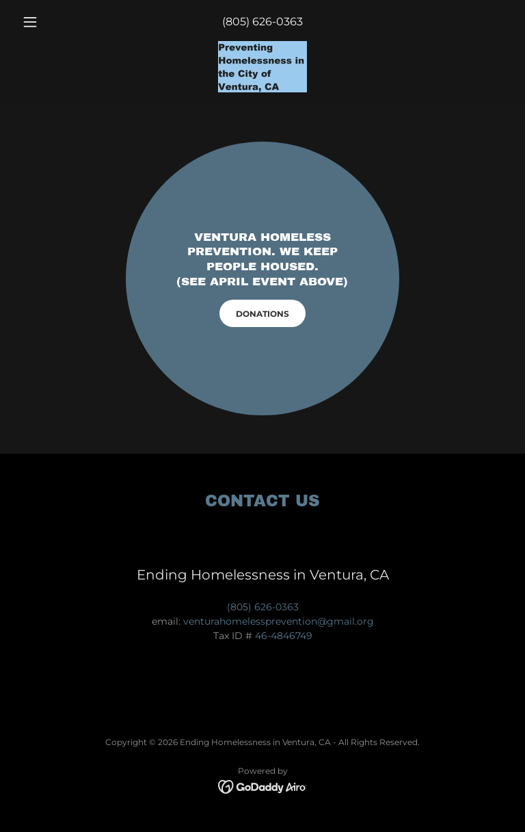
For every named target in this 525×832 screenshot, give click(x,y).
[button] (53, 22)
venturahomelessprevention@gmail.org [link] (278, 621)
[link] (262, 66)
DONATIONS (262, 314)
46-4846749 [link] (283, 635)
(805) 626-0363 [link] (262, 21)
